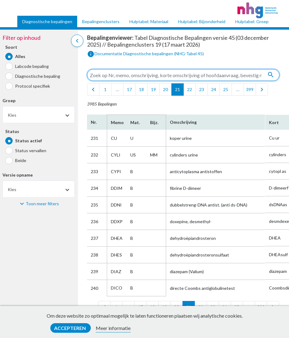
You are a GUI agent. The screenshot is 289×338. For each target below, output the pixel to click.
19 (153, 89)
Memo (117, 122)
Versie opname (17, 174)
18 (141, 89)
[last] (262, 89)
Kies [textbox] (12, 115)
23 (201, 89)
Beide (20, 160)
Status (12, 131)
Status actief (28, 140)
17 (129, 89)
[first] (93, 89)
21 (177, 89)
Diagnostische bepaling (37, 76)
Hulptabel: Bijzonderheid (201, 21)
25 (225, 89)
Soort (11, 47)
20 (165, 89)
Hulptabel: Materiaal (148, 21)
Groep (8, 100)
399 (249, 89)
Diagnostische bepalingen (47, 21)
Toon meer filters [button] (42, 203)
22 (189, 89)
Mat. (135, 122)
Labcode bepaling (32, 66)
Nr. (94, 122)
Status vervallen (30, 150)
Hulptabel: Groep (252, 21)
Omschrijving (183, 122)
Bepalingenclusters (100, 21)
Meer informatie (113, 328)
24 (213, 89)
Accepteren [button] (70, 328)
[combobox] (38, 114)
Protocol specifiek (32, 86)
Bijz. (154, 122)
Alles (20, 56)
